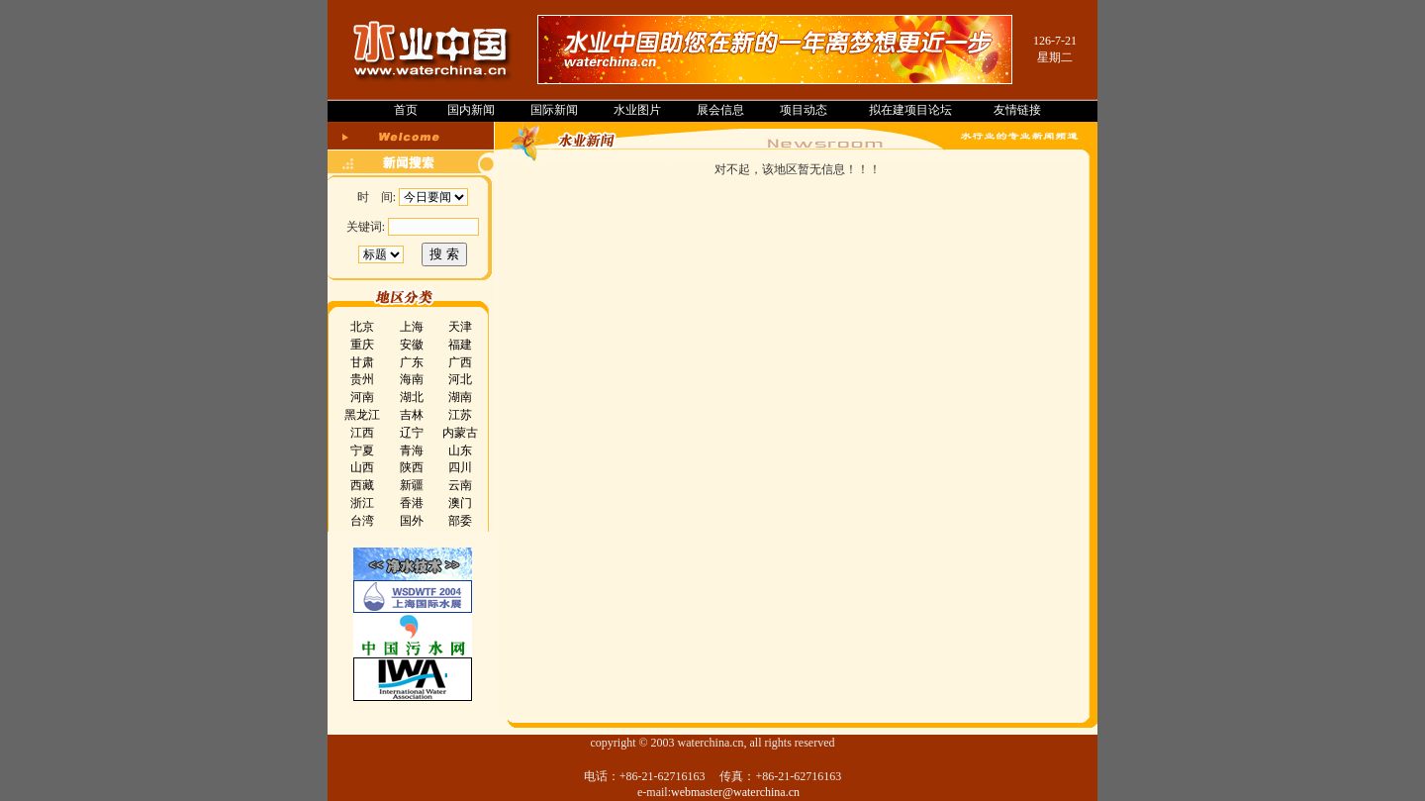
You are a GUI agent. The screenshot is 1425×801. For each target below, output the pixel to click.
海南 (412, 379)
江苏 (460, 415)
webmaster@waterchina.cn (735, 792)
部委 (460, 521)
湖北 (412, 397)
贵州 (362, 379)
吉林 (412, 415)
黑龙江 (362, 415)
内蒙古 (460, 433)
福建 (460, 344)
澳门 (460, 503)
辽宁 (412, 433)
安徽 (412, 344)
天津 (460, 327)
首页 (406, 110)
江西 (362, 433)
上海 (412, 327)
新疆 (412, 485)
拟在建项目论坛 (910, 110)
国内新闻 (471, 110)
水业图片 (637, 110)
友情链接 (1017, 110)
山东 (460, 450)
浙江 (362, 503)
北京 (362, 327)
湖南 (460, 397)
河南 (362, 397)
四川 (460, 467)
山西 (362, 467)
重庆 (362, 344)
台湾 (362, 521)
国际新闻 (554, 110)
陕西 (412, 467)
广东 (412, 362)
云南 (460, 485)
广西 (460, 362)
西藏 (362, 485)
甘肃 (362, 362)
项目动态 (803, 110)
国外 (412, 521)
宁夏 (362, 450)
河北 (460, 379)
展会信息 (720, 110)
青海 (412, 450)
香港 (412, 503)
